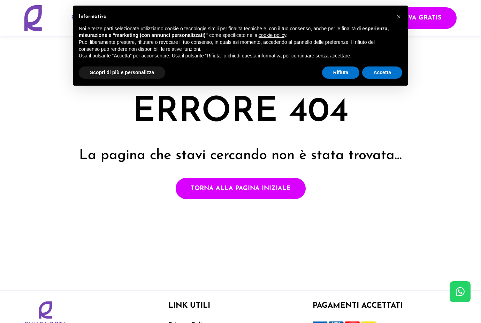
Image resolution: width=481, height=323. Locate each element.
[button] (398, 16)
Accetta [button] (382, 72)
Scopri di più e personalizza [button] (122, 72)
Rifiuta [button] (341, 72)
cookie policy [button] (272, 35)
